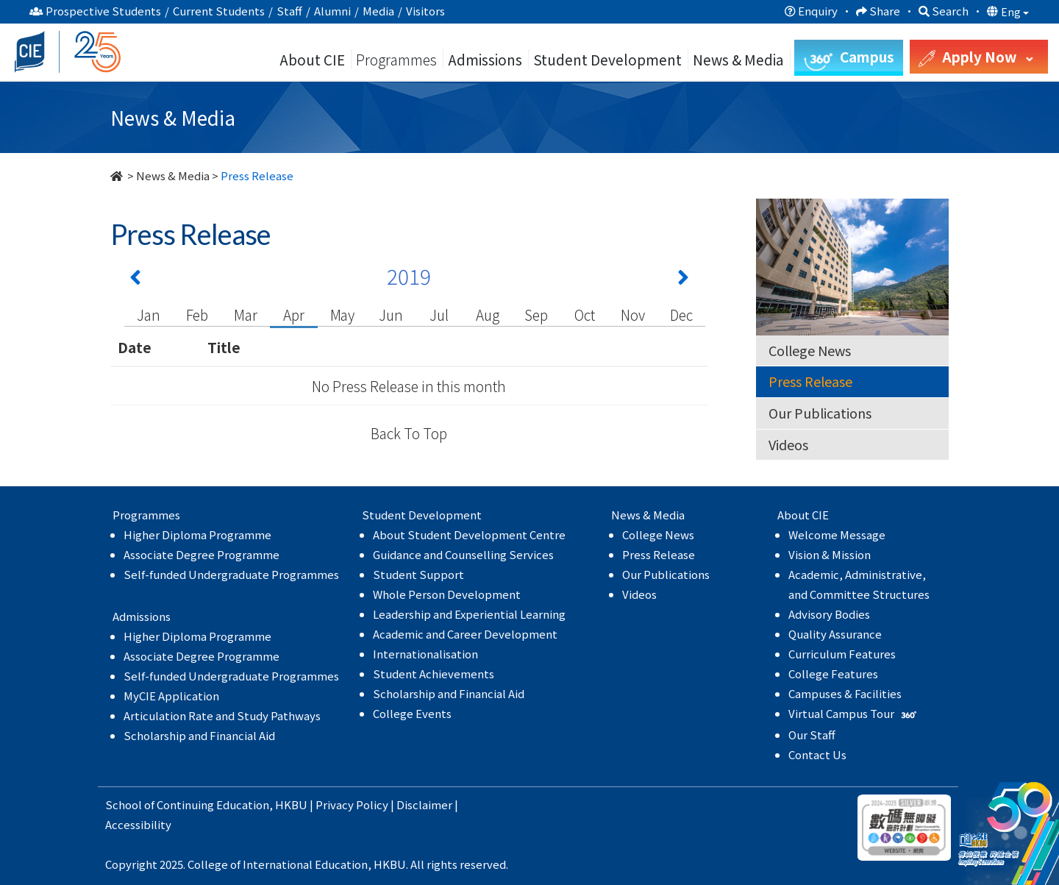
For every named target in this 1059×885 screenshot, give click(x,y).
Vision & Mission (829, 554)
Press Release (810, 381)
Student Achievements (433, 673)
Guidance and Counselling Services (463, 554)
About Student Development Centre (469, 534)
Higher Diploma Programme (197, 534)
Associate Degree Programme (201, 554)
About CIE (312, 59)
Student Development (607, 59)
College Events (412, 713)
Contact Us (817, 754)
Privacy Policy (351, 804)
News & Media (173, 175)
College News (810, 350)
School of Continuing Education (187, 804)
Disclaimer (424, 804)
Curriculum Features (842, 653)
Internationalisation (425, 653)
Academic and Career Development (465, 633)
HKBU (291, 804)
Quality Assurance (835, 633)
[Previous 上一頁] (135, 280)
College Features (833, 673)
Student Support (418, 574)
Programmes (398, 59)
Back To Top (409, 433)
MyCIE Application (171, 695)
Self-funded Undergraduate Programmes (231, 574)
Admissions (485, 59)
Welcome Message (836, 534)
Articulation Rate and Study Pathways (222, 715)
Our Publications (820, 412)
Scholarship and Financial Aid (199, 735)
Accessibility (138, 824)
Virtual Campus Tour (854, 713)
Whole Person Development (447, 594)
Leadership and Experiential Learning (469, 614)
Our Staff (811, 734)
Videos (788, 444)
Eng (1015, 11)
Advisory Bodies (829, 614)
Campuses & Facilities (845, 693)
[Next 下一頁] (683, 280)
